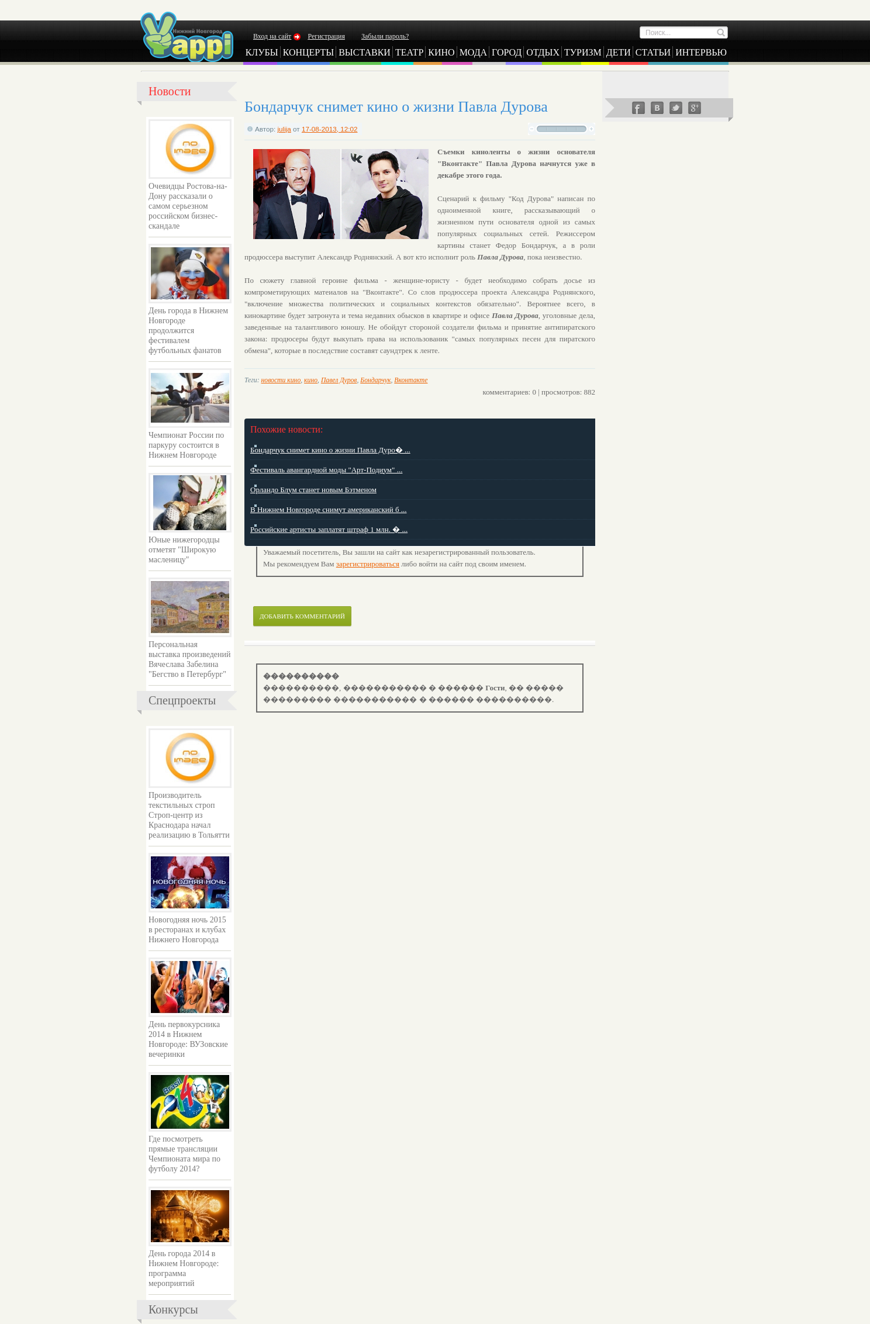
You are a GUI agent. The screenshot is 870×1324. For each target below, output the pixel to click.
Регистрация (326, 36)
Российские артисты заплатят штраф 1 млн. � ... (329, 529)
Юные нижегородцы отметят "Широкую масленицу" (184, 549)
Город (507, 52)
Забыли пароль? (385, 36)
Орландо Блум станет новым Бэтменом (313, 489)
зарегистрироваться (367, 563)
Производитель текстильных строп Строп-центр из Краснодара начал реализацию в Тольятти (189, 815)
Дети (618, 52)
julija (284, 129)
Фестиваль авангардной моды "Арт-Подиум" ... (326, 469)
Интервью (701, 52)
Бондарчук (375, 380)
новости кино (281, 380)
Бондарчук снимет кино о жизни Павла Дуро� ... (330, 449)
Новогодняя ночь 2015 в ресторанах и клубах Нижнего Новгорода (187, 929)
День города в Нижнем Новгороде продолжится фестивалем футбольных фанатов (188, 330)
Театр (409, 52)
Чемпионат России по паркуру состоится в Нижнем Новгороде (186, 445)
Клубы (262, 52)
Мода (473, 52)
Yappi (186, 37)
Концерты (308, 52)
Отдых (543, 52)
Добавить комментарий (302, 616)
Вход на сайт (272, 36)
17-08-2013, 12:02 (330, 129)
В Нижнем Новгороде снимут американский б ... (328, 509)
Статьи (653, 52)
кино (310, 380)
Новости (170, 91)
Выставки (365, 52)
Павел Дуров (339, 380)
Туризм (583, 52)
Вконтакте (410, 380)
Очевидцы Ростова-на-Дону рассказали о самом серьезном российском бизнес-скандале (188, 206)
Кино (441, 52)
